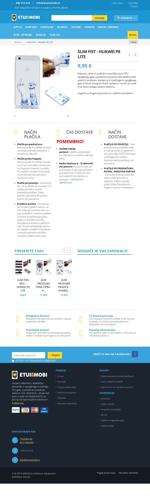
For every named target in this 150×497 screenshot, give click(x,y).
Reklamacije (107, 439)
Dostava (105, 411)
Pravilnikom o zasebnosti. (43, 373)
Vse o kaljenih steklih (112, 395)
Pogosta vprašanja (111, 422)
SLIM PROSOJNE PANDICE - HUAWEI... (64, 298)
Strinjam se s (20, 373)
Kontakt (61, 395)
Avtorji (26, 490)
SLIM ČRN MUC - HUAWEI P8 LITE (23, 298)
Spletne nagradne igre (112, 433)
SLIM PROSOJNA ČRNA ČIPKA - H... (44, 298)
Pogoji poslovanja (66, 400)
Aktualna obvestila (67, 416)
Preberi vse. (18, 416)
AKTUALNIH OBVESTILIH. (71, 194)
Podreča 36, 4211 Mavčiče (27, 454)
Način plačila (107, 417)
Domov (18, 42)
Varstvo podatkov (66, 405)
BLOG (104, 428)
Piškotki (61, 411)
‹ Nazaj (133, 42)
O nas (60, 389)
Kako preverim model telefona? (117, 389)
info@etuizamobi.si (30, 473)
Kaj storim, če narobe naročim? (117, 400)
